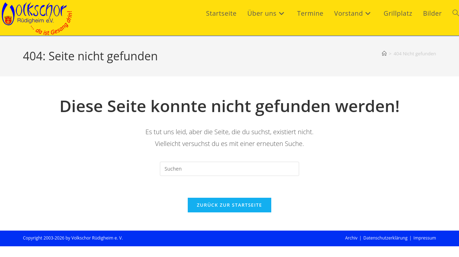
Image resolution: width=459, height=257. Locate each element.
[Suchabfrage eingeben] (229, 169)
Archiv (351, 238)
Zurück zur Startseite (229, 205)
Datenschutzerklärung (385, 238)
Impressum (424, 238)
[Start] (384, 53)
